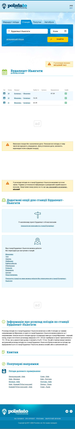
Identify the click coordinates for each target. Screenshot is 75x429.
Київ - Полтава (46, 379)
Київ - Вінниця (14, 379)
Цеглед (8, 272)
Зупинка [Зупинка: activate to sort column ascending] (43, 90)
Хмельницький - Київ (17, 376)
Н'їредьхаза (10, 266)
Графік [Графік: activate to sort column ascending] (66, 90)
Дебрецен (9, 261)
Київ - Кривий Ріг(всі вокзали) (20, 384)
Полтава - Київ (46, 382)
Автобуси (49, 22)
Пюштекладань (11, 275)
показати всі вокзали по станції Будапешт (37, 226)
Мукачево (26, 94)
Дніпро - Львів (46, 384)
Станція (26, 22)
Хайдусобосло (11, 263)
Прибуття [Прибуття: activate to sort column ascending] (36, 90)
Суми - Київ (44, 376)
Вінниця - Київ (14, 382)
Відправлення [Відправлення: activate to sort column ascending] (55, 90)
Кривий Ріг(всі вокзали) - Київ (20, 387)
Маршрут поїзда (11, 22)
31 (8, 103)
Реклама (40, 419)
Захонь (8, 259)
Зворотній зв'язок (53, 419)
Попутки (37, 22)
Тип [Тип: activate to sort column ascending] (4, 90)
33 (8, 98)
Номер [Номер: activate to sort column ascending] (10, 90)
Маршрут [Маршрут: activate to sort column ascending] (17, 90)
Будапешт (17, 94)
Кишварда (9, 270)
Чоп (7, 257)
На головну (19, 419)
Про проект (30, 419)
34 (8, 94)
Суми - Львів (45, 387)
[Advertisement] (37, 53)
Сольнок (8, 268)
